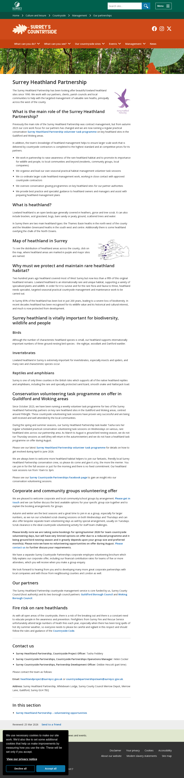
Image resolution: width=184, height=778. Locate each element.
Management (79, 15)
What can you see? (55, 43)
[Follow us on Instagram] (162, 28)
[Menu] (163, 6)
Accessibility (165, 750)
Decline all (20, 768)
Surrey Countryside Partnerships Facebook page (58, 477)
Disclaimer (115, 750)
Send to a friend (51, 724)
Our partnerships (102, 15)
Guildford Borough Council (97, 594)
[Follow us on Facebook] (154, 28)
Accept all (50, 768)
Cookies (149, 750)
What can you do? (25, 43)
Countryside (59, 15)
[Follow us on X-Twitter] (169, 28)
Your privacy (133, 750)
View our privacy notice (22, 759)
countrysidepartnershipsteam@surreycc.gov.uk (94, 679)
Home (15, 15)
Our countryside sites (88, 43)
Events (113, 43)
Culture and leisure (36, 15)
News (153, 43)
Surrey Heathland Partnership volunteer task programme (62, 131)
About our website (111, 756)
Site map (167, 756)
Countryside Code (63, 630)
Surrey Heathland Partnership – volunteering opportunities (51, 712)
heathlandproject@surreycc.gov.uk (41, 679)
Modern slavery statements (141, 756)
